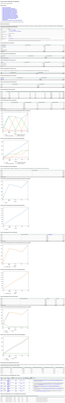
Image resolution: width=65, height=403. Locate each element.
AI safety (21, 380)
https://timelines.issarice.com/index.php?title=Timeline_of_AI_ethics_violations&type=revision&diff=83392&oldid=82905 (48, 380)
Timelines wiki (50, 234)
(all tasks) (8, 386)
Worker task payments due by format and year (9, 12)
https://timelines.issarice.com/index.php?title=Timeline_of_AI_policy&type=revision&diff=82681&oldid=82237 (47, 386)
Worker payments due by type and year (8, 8)
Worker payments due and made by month (9, 18)
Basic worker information (6, 7)
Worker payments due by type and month (9, 13)
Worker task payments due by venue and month (10, 16)
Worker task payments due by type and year (9, 10)
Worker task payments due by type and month (9, 14)
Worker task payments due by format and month (10, 17)
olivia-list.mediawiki (11, 38)
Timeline (24, 385)
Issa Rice (10, 35)
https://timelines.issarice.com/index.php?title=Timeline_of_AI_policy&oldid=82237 (52, 388)
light (10, 3)
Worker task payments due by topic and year (9, 11)
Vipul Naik (4, 46)
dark (11, 3)
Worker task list (5, 19)
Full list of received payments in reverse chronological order (12, 20)
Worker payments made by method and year (9, 9)
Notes (23, 390)
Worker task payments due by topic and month (10, 15)
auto (8, 3)
